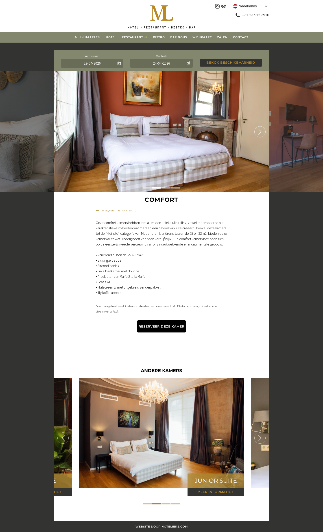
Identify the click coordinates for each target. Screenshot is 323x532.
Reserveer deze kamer (161, 326)
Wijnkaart (202, 37)
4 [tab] (175, 188)
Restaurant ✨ (135, 37)
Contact (240, 37)
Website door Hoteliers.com (161, 526)
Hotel (111, 37)
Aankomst (92, 56)
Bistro (159, 37)
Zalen (222, 37)
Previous (63, 131)
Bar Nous (178, 37)
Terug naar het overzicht (116, 210)
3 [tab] (166, 188)
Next (260, 131)
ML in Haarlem (87, 37)
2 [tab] (156, 188)
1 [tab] (147, 188)
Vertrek (161, 56)
